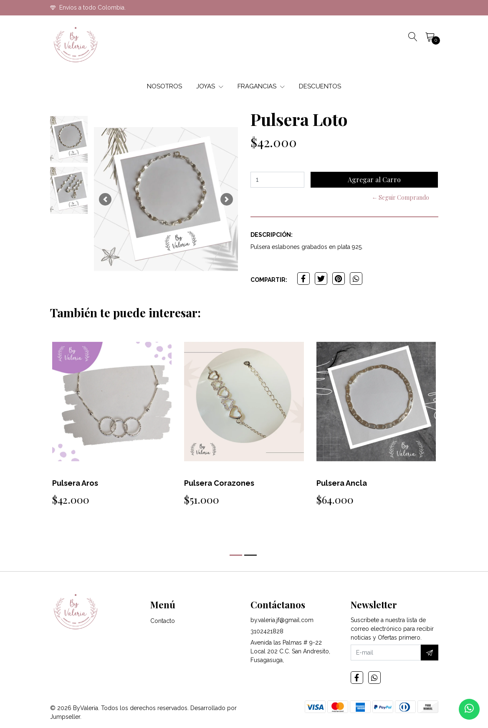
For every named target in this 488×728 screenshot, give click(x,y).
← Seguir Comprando (400, 197)
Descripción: (271, 234)
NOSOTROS (164, 86)
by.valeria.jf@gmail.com (282, 620)
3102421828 (266, 631)
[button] (105, 199)
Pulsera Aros (75, 483)
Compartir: (268, 279)
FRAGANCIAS (261, 86)
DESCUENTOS (320, 86)
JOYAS (209, 86)
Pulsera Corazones (219, 483)
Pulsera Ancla (341, 483)
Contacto (162, 621)
